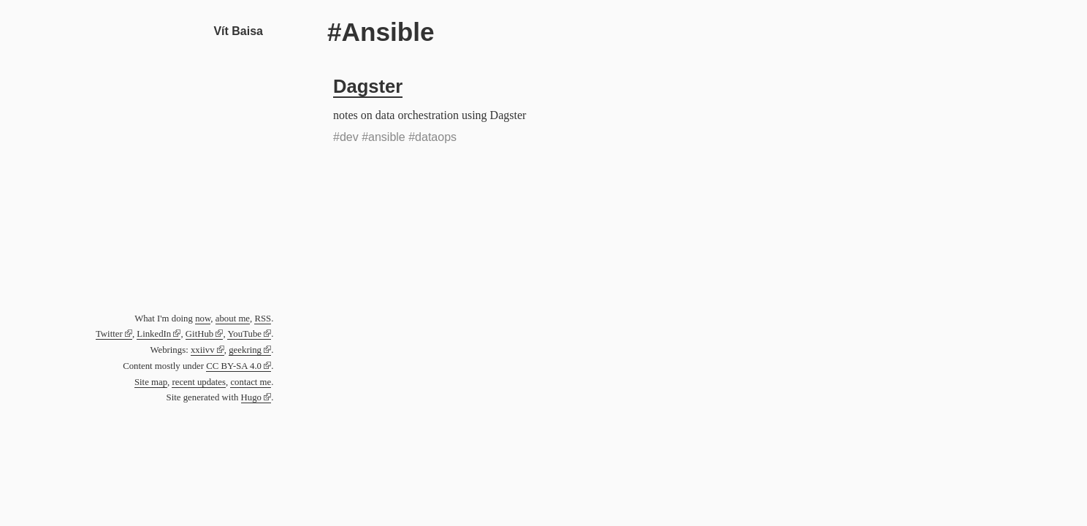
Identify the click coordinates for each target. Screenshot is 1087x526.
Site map (150, 382)
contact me (250, 382)
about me (233, 318)
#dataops (432, 137)
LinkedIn (154, 334)
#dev (346, 137)
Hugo (251, 397)
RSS (262, 318)
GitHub (199, 334)
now (202, 318)
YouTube (244, 334)
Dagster (368, 86)
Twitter (109, 334)
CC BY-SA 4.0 (234, 366)
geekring (245, 350)
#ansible (383, 137)
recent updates (199, 382)
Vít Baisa (238, 31)
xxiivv (203, 350)
